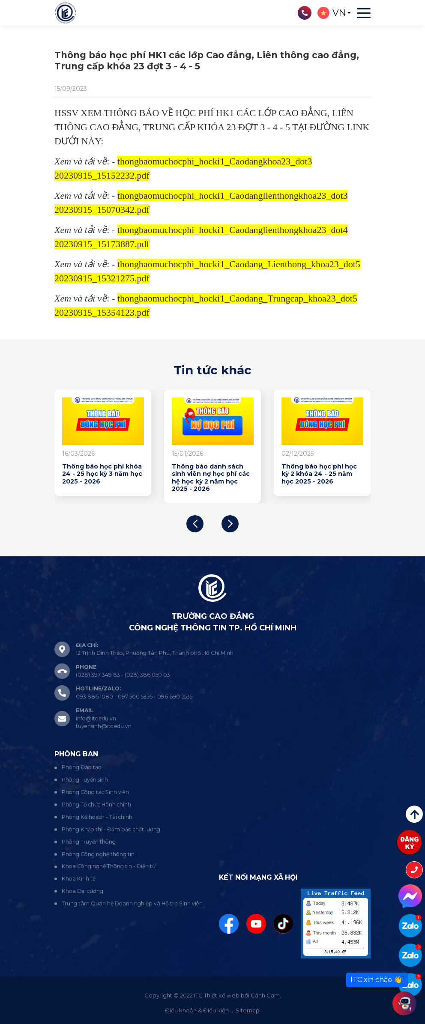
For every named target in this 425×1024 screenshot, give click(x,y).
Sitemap (248, 1010)
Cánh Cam (265, 995)
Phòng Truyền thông (89, 842)
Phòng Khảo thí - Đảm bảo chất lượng (111, 829)
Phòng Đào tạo (82, 767)
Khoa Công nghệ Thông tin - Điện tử (109, 866)
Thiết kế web (221, 995)
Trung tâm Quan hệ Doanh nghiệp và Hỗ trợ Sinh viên (132, 903)
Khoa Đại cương (82, 891)
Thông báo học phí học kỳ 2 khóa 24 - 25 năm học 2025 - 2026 (319, 474)
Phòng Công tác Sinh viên (95, 792)
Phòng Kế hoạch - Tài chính (97, 817)
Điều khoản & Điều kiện (197, 1010)
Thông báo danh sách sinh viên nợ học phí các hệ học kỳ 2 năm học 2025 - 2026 (211, 478)
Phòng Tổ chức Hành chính (96, 804)
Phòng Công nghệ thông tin (98, 854)
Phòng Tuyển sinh (85, 779)
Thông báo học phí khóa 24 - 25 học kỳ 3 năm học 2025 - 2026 (102, 474)
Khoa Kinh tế (79, 878)
